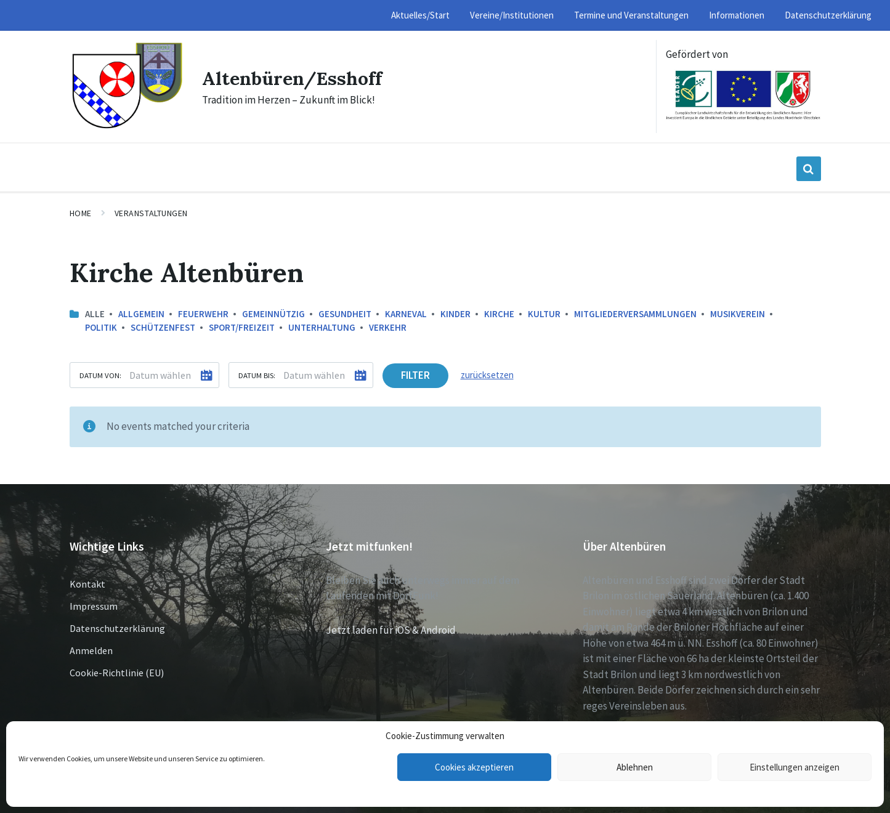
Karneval (406, 314)
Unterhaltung (321, 327)
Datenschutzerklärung (117, 628)
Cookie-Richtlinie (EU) (117, 672)
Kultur (544, 314)
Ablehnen (635, 767)
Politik (101, 327)
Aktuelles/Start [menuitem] (420, 15)
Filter (415, 375)
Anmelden (91, 650)
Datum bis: (256, 375)
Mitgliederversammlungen (635, 314)
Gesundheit (344, 314)
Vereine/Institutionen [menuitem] (512, 15)
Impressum (94, 606)
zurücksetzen (487, 375)
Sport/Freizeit (242, 327)
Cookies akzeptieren (474, 767)
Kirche (499, 314)
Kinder (455, 314)
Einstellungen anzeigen (794, 767)
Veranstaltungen (151, 213)
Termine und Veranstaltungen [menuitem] (631, 15)
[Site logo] (127, 127)
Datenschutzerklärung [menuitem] (828, 15)
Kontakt (87, 584)
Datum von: (100, 375)
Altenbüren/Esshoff (292, 78)
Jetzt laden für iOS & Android (391, 630)
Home (81, 213)
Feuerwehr (203, 314)
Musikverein (737, 314)
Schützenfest (163, 327)
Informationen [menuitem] (736, 15)
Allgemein (141, 314)
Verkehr (388, 327)
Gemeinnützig (273, 314)
